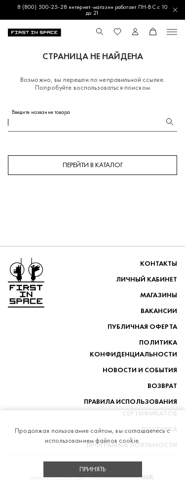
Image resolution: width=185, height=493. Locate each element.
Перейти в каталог (93, 165)
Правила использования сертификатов (130, 407)
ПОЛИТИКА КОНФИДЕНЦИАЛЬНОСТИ (133, 348)
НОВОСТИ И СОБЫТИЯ (140, 370)
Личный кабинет (146, 279)
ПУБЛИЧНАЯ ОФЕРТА (142, 326)
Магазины (158, 295)
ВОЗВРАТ (162, 386)
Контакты (158, 263)
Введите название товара (41, 112)
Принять (92, 469)
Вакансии (159, 311)
